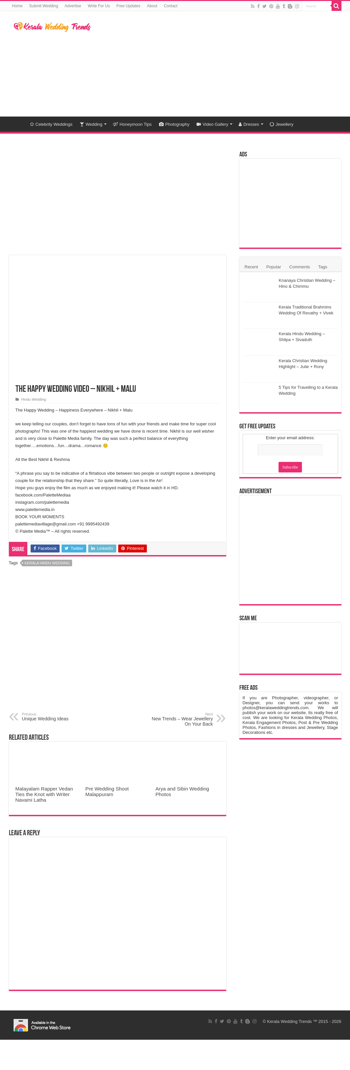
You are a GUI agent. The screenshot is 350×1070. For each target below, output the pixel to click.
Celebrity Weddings (51, 124)
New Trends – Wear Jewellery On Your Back (179, 719)
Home (17, 6)
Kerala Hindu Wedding (47, 563)
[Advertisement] (217, 64)
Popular (273, 266)
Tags (322, 266)
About (152, 6)
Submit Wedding (43, 6)
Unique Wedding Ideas (56, 716)
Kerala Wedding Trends (289, 1021)
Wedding (91, 124)
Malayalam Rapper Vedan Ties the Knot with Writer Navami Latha (44, 794)
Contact (170, 6)
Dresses (249, 124)
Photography (174, 124)
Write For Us (99, 6)
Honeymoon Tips (132, 124)
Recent (251, 266)
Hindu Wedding (33, 399)
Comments (299, 266)
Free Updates (129, 6)
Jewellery (281, 124)
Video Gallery (212, 124)
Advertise (73, 6)
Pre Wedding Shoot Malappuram (107, 791)
